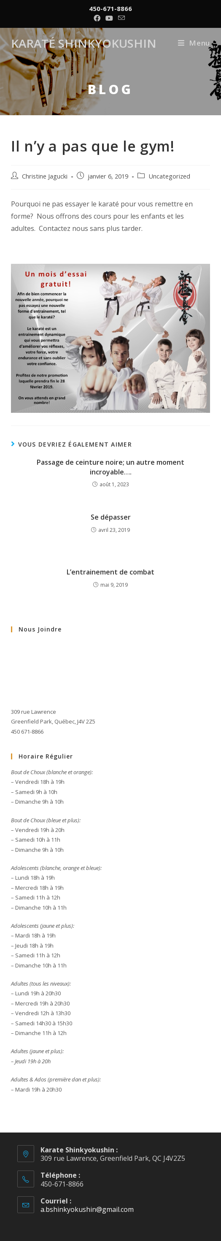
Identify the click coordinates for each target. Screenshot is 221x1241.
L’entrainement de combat (110, 572)
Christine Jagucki (44, 176)
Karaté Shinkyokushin (89, 42)
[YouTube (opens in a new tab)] (109, 18)
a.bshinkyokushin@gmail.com (87, 1209)
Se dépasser (111, 517)
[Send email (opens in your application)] (121, 18)
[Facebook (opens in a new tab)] (98, 18)
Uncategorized (169, 176)
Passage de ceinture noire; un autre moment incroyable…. (110, 467)
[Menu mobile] (194, 43)
